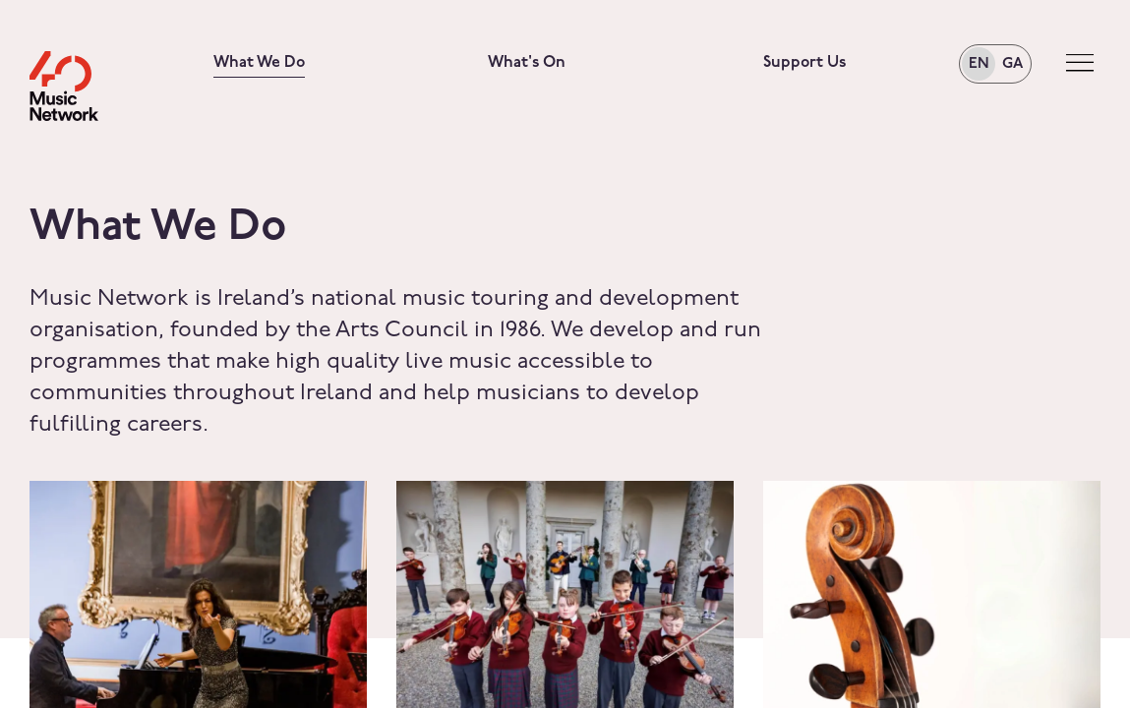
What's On (526, 63)
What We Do (259, 63)
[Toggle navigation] (1079, 63)
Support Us (805, 63)
